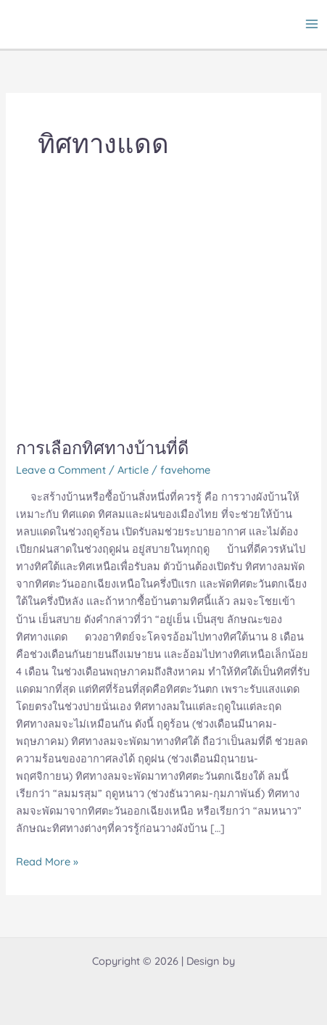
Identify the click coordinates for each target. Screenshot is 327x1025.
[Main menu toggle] (312, 24)
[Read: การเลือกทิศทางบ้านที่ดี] (163, 315)
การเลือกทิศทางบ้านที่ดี (102, 447)
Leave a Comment (61, 470)
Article (133, 470)
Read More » (47, 860)
